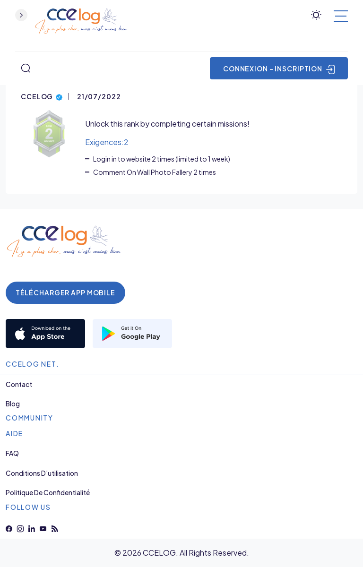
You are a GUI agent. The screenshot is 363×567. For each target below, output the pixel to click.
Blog (13, 404)
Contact (19, 384)
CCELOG (41, 96)
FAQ (12, 453)
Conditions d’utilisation (42, 473)
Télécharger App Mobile (65, 292)
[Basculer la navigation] (341, 16)
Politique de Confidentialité (48, 493)
